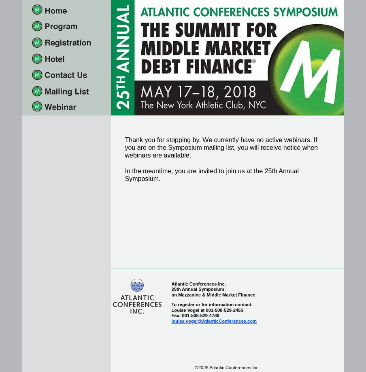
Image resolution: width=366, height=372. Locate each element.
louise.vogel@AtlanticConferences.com (214, 321)
